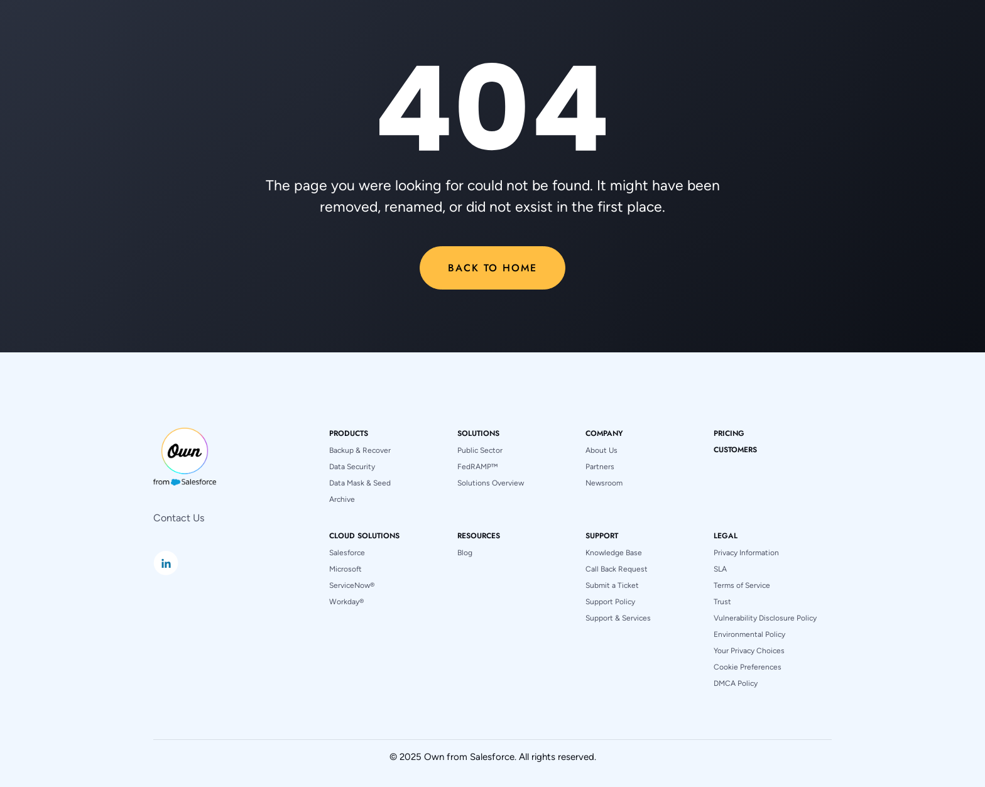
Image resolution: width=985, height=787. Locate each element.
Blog (464, 552)
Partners (599, 466)
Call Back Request (616, 569)
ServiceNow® (351, 585)
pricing (729, 433)
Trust (722, 601)
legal (725, 535)
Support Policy (610, 601)
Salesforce (347, 552)
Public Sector (480, 450)
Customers (735, 449)
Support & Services (618, 618)
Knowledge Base (613, 552)
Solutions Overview (490, 483)
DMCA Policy (736, 683)
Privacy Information (746, 552)
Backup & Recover (360, 450)
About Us (601, 450)
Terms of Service (742, 585)
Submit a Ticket (612, 585)
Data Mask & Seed (360, 483)
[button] (348, 433)
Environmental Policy (749, 634)
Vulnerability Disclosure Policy (765, 618)
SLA (720, 569)
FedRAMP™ (477, 466)
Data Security (352, 466)
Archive (342, 499)
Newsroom (604, 483)
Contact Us (178, 518)
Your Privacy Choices (749, 650)
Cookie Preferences (747, 667)
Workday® (346, 601)
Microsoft (345, 569)
